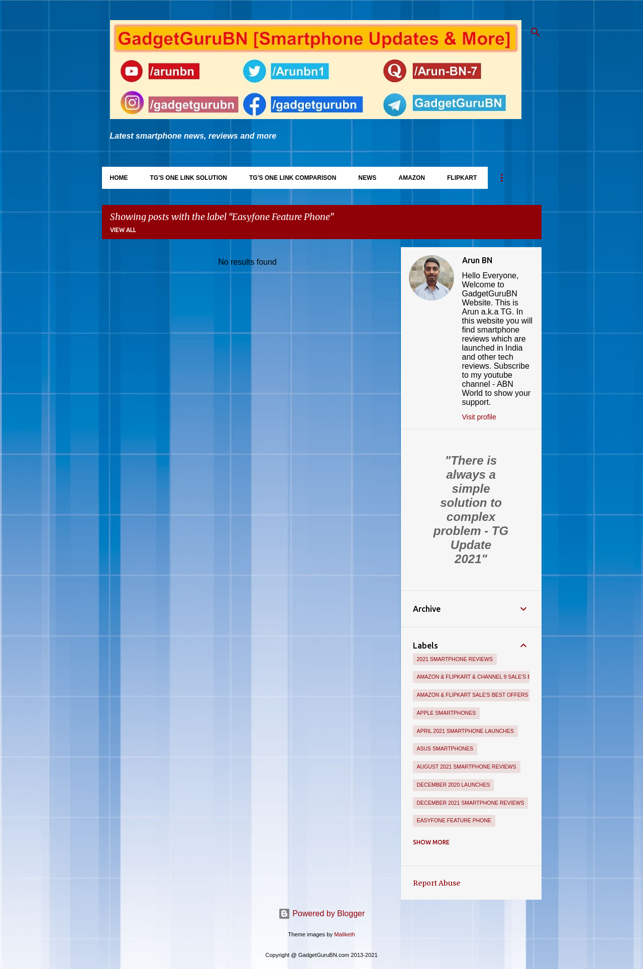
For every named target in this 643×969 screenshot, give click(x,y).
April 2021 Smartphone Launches (465, 731)
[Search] (535, 32)
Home (119, 177)
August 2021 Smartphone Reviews (466, 767)
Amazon (411, 177)
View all (123, 230)
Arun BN (477, 260)
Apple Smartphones (446, 713)
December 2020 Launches (453, 785)
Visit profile (479, 417)
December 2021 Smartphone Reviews (470, 803)
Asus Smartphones (445, 748)
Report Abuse (436, 883)
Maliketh (344, 934)
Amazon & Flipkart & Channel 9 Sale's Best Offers (490, 677)
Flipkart (462, 177)
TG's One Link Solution (189, 177)
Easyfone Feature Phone (454, 820)
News (367, 177)
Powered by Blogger (321, 913)
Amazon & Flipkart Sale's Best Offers (472, 695)
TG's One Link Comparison (292, 177)
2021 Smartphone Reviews (455, 659)
